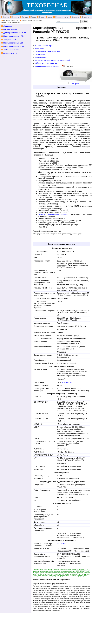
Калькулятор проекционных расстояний (52, 60)
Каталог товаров (10, 20)
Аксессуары (40, 57)
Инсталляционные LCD (13, 36)
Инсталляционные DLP (13, 43)
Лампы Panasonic (10, 50)
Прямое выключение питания (53, 214)
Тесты (33, 17)
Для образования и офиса (14, 33)
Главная (6, 17)
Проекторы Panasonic (32, 20)
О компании (87, 17)
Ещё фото (74, 84)
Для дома (7, 26)
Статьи (42, 17)
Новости (15, 17)
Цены (49, 17)
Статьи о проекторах (44, 45)
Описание (39, 48)
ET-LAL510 (66, 382)
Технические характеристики (47, 51)
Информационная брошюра (47, 66)
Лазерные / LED (10, 39)
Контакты (75, 17)
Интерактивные (10, 29)
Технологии (40, 54)
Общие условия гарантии (46, 63)
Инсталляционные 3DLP (13, 46)
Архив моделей (10, 53)
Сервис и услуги (62, 17)
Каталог (24, 17)
